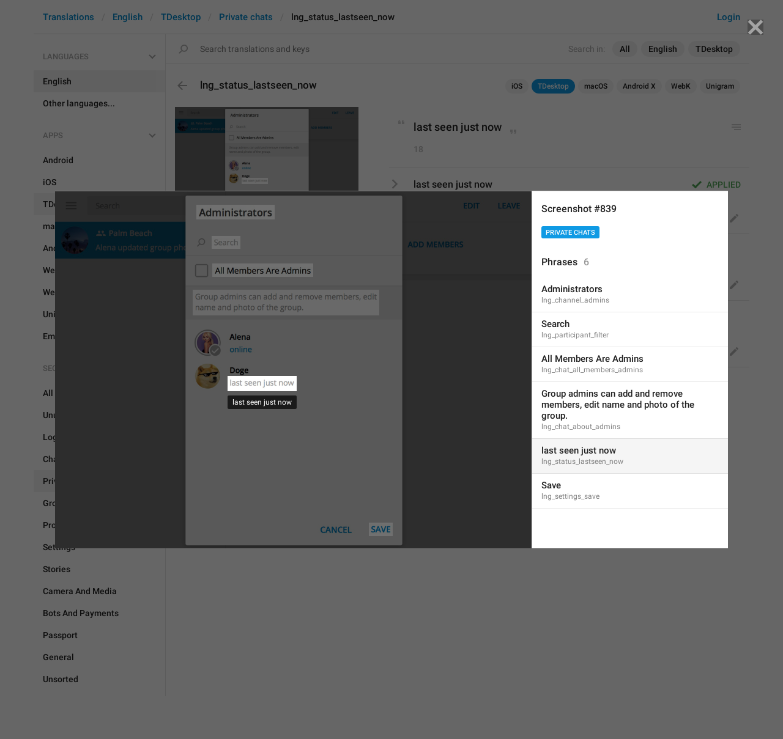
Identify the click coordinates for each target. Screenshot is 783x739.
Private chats (570, 233)
